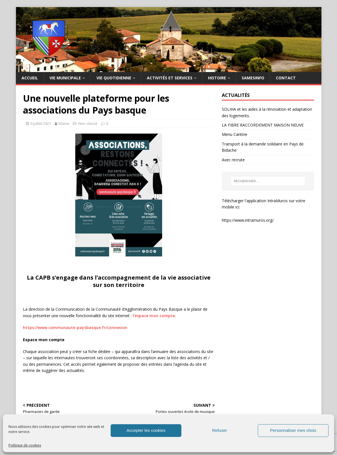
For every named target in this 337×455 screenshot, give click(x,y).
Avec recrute (233, 159)
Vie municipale (65, 77)
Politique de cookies (24, 445)
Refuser (219, 430)
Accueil (30, 77)
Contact (286, 77)
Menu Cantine (234, 134)
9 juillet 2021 (40, 123)
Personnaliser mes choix (293, 430)
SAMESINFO (253, 77)
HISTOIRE (217, 77)
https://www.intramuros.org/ (248, 220)
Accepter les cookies (146, 430)
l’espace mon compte (154, 315)
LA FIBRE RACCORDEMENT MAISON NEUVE (263, 125)
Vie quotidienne (113, 77)
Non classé (87, 123)
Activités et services (169, 77)
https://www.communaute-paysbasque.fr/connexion (75, 327)
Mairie (64, 123)
